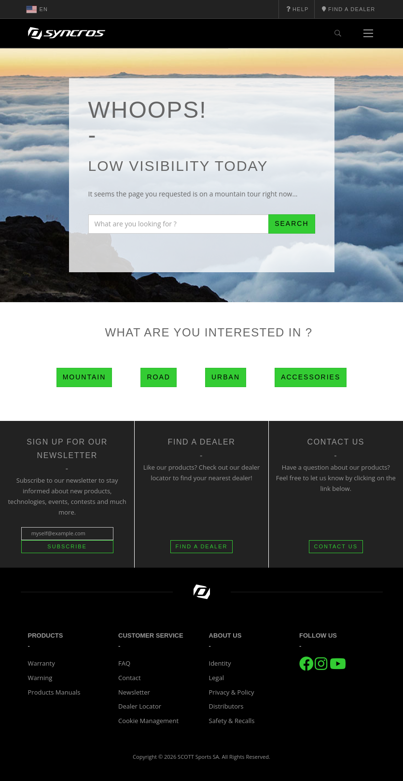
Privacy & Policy (231, 692)
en (37, 9)
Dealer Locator (139, 706)
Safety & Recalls (232, 720)
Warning (40, 677)
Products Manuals (54, 692)
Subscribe (67, 546)
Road (158, 377)
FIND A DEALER (202, 546)
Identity (220, 663)
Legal (216, 677)
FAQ (124, 663)
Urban (225, 377)
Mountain (84, 377)
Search (291, 223)
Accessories (310, 377)
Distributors (226, 706)
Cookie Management (148, 720)
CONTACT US (336, 546)
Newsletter (134, 692)
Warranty (41, 663)
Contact (129, 677)
